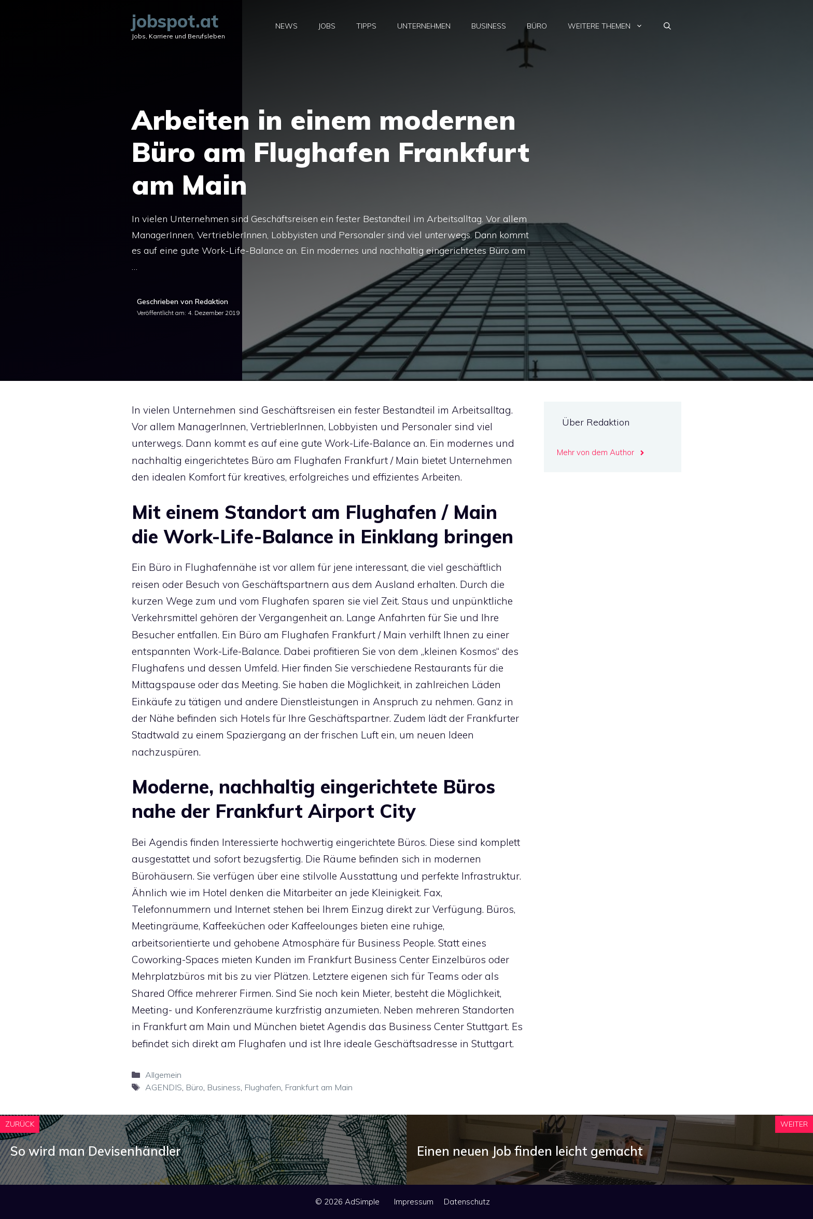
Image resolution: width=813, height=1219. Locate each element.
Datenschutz (467, 1202)
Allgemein (163, 1075)
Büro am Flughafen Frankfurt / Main (322, 634)
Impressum (413, 1202)
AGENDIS (163, 1087)
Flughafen (262, 1087)
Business (488, 26)
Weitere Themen (610, 26)
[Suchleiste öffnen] (667, 26)
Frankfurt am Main (319, 1087)
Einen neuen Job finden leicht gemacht (530, 1151)
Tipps (366, 26)
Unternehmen (424, 26)
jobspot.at (175, 21)
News (286, 26)
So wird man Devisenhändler (95, 1151)
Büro (537, 26)
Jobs (326, 26)
